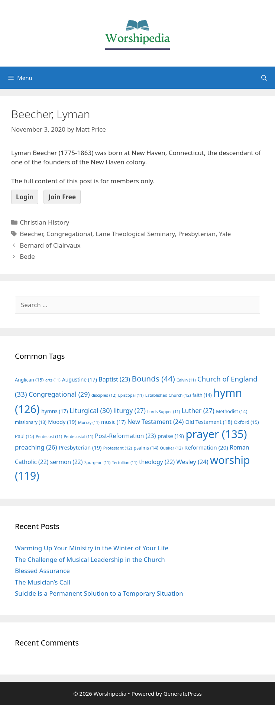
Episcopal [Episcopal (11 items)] (131, 395)
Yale (225, 233)
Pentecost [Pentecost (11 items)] (49, 436)
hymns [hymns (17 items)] (54, 411)
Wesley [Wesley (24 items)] (192, 462)
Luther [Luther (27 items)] (198, 410)
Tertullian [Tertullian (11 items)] (125, 462)
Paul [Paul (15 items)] (24, 436)
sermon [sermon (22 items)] (66, 462)
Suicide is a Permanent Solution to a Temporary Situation (99, 593)
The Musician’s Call (42, 582)
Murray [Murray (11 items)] (89, 422)
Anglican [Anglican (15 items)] (29, 379)
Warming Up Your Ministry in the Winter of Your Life (91, 548)
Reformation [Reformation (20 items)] (206, 447)
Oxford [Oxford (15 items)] (246, 422)
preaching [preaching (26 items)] (36, 447)
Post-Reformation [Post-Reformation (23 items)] (125, 436)
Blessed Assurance (42, 570)
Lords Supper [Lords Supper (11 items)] (163, 411)
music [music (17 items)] (113, 421)
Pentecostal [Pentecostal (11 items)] (78, 436)
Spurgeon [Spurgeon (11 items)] (97, 462)
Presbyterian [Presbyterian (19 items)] (80, 447)
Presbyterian (197, 233)
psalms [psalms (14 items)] (146, 448)
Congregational (69, 233)
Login (24, 197)
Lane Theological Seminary (135, 233)
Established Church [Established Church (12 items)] (168, 395)
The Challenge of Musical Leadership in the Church (90, 559)
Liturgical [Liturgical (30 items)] (90, 410)
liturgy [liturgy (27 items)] (129, 410)
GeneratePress (183, 693)
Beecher (31, 233)
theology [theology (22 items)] (157, 462)
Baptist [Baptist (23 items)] (114, 379)
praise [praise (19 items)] (171, 436)
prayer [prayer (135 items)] (216, 433)
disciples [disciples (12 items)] (103, 395)
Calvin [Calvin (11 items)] (186, 380)
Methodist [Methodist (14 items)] (231, 411)
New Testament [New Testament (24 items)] (155, 422)
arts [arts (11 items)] (53, 380)
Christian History (44, 222)
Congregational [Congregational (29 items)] (59, 394)
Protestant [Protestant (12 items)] (117, 448)
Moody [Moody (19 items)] (62, 421)
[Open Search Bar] (264, 78)
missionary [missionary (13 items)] (30, 422)
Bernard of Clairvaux (50, 245)
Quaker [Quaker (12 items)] (171, 448)
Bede (27, 256)
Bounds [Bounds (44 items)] (153, 378)
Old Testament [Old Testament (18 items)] (208, 421)
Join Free (62, 197)
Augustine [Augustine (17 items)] (79, 379)
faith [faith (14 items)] (202, 395)
